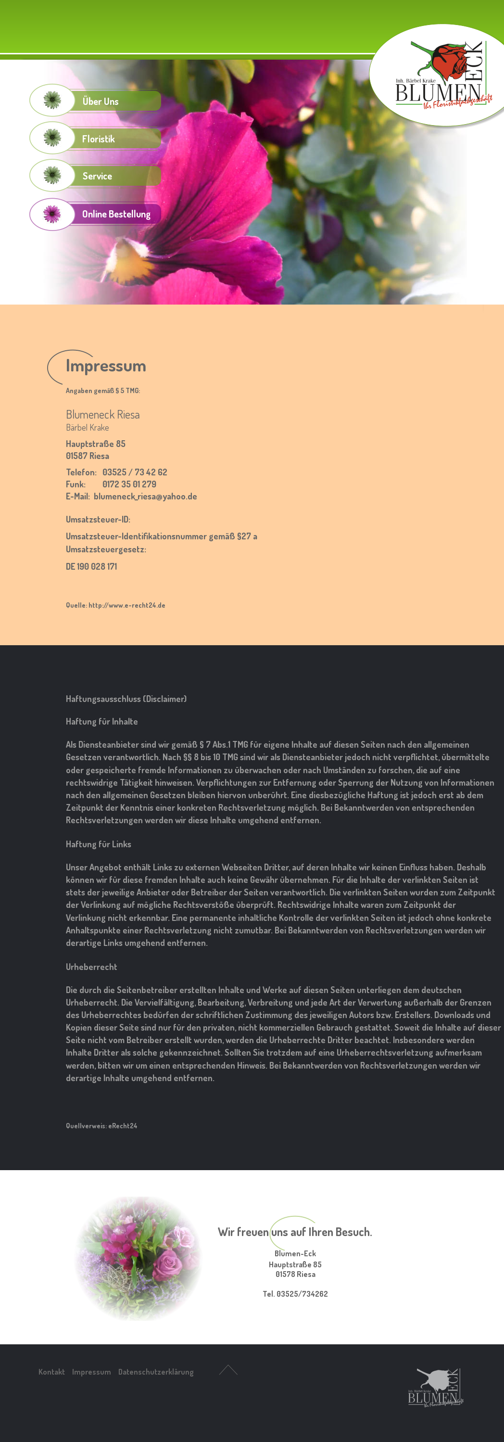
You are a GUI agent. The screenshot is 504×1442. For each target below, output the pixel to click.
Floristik (98, 139)
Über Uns (101, 101)
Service (97, 176)
